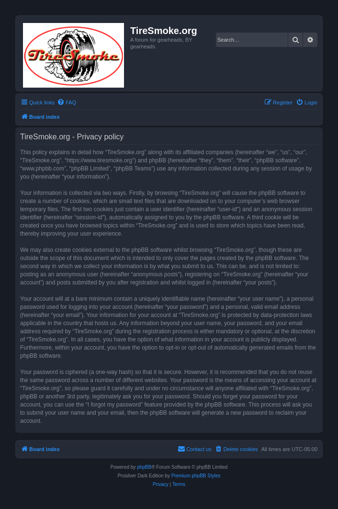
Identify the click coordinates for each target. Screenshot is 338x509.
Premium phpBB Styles (196, 475)
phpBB (144, 467)
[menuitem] (66, 102)
